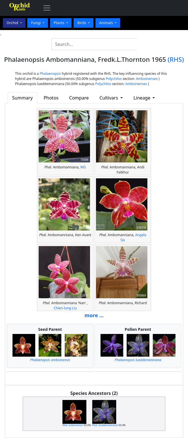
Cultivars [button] (109, 98)
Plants (59, 22)
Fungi (36, 22)
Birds (82, 22)
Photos (51, 98)
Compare (79, 98)
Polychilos (114, 78)
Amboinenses (147, 78)
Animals (106, 22)
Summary (22, 98)
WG (83, 167)
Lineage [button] (142, 98)
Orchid (13, 22)
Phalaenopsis (50, 73)
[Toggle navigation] (47, 8)
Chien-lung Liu (65, 308)
